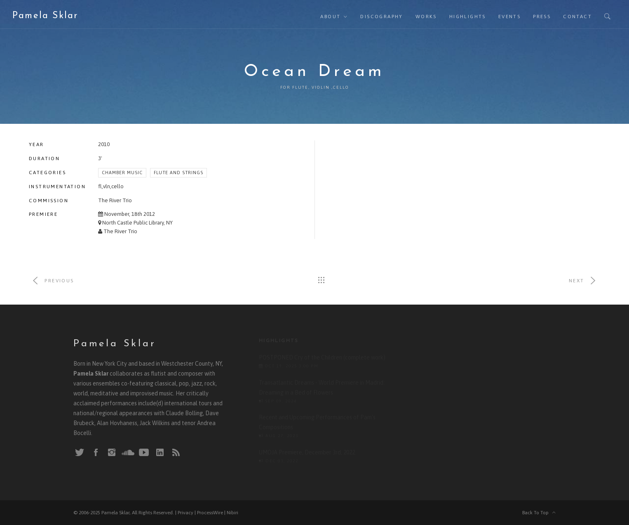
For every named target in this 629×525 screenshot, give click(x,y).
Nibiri (232, 513)
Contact (577, 16)
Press (542, 16)
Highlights (467, 16)
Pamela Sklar (45, 16)
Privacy (185, 513)
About (330, 16)
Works (426, 16)
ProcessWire (210, 513)
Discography (381, 16)
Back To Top (539, 513)
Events (509, 16)
